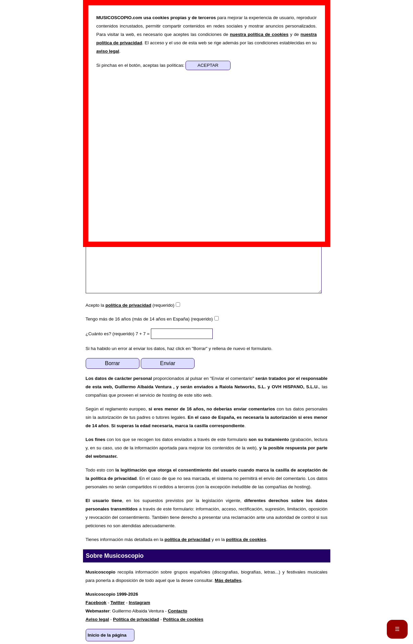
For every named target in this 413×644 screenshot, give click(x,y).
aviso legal (107, 51)
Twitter (118, 602)
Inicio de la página (107, 635)
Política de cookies (183, 619)
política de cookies (246, 539)
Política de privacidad (136, 619)
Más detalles (228, 580)
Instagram (139, 602)
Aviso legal (97, 619)
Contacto (177, 610)
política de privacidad (128, 305)
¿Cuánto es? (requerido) (110, 333)
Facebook (96, 602)
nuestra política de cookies (259, 34)
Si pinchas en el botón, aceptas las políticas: (141, 65)
